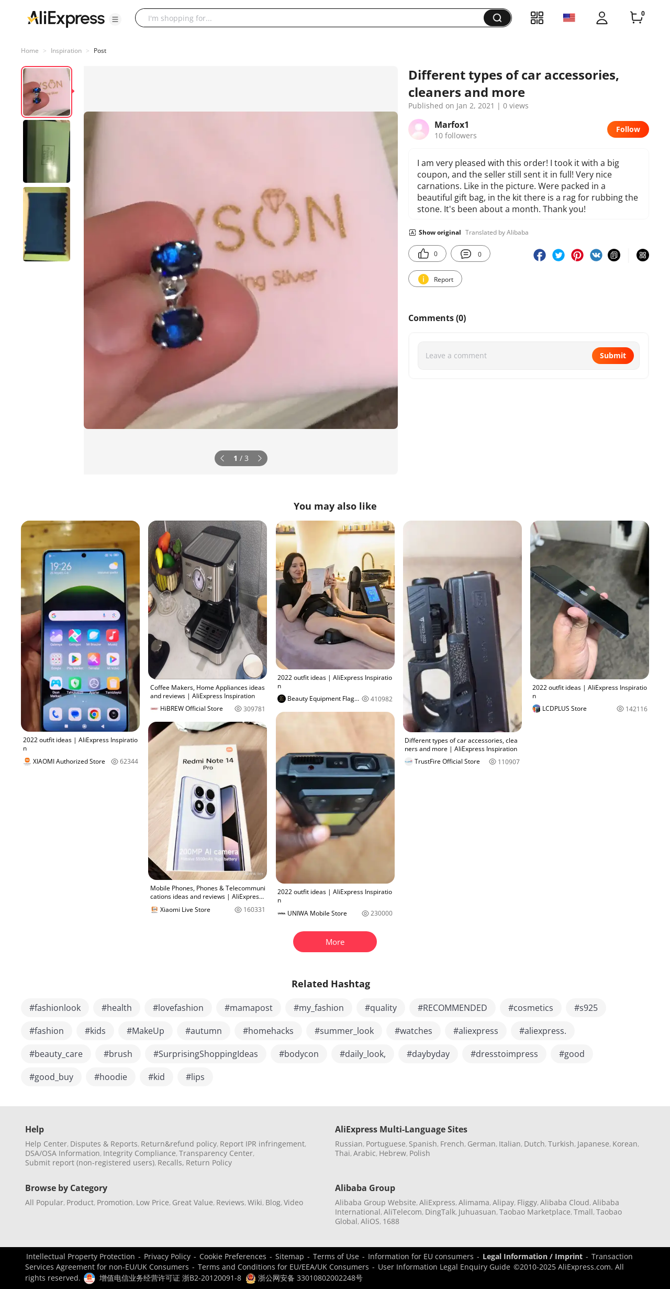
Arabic (364, 1153)
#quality (381, 1007)
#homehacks (268, 1031)
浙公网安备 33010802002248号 (304, 1278)
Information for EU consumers (421, 1256)
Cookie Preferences (232, 1256)
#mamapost (249, 1007)
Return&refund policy (179, 1144)
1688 (391, 1221)
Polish (419, 1153)
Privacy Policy (167, 1256)
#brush (118, 1054)
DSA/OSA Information (62, 1153)
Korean (625, 1144)
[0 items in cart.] (636, 17)
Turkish (561, 1144)
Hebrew (392, 1153)
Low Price (152, 1202)
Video (293, 1202)
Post (100, 50)
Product (80, 1202)
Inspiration (66, 50)
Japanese (593, 1144)
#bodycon (299, 1054)
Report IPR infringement (262, 1144)
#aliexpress (475, 1031)
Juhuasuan (477, 1212)
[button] (115, 19)
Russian (349, 1144)
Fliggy (527, 1202)
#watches (413, 1031)
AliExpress (437, 1202)
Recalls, (171, 1162)
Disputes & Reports (104, 1144)
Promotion (115, 1202)
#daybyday (428, 1054)
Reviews (230, 1202)
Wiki (255, 1202)
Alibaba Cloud (564, 1202)
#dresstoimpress (504, 1054)
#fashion (46, 1031)
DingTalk (440, 1212)
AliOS (370, 1221)
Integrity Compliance (139, 1153)
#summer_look (344, 1031)
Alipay (503, 1202)
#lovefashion (178, 1007)
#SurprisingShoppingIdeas (205, 1054)
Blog (273, 1202)
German (481, 1144)
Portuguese (386, 1144)
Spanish (423, 1144)
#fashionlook (55, 1007)
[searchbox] (313, 18)
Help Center (46, 1144)
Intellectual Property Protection (80, 1256)
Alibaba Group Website (375, 1202)
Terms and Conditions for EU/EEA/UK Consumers (283, 1267)
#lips (195, 1077)
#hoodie (110, 1077)
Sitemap (289, 1256)
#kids (95, 1031)
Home (30, 50)
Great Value (192, 1202)
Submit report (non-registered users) (89, 1162)
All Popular (44, 1202)
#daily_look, (363, 1054)
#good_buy (51, 1077)
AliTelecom (403, 1212)
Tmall (583, 1212)
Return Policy (209, 1162)
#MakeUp (145, 1031)
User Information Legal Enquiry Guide (444, 1267)
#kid (156, 1077)
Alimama (474, 1202)
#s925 (586, 1007)
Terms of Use (336, 1256)
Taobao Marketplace (535, 1212)
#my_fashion (319, 1007)
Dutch (534, 1144)
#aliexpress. (542, 1031)
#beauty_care (56, 1054)
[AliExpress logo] (66, 18)
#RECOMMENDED (452, 1007)
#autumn (203, 1031)
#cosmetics (530, 1007)
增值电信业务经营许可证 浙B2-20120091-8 (170, 1278)
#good (572, 1054)
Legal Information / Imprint (533, 1256)
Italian (510, 1144)
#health (117, 1007)
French (452, 1144)
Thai (342, 1153)
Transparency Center (216, 1153)
